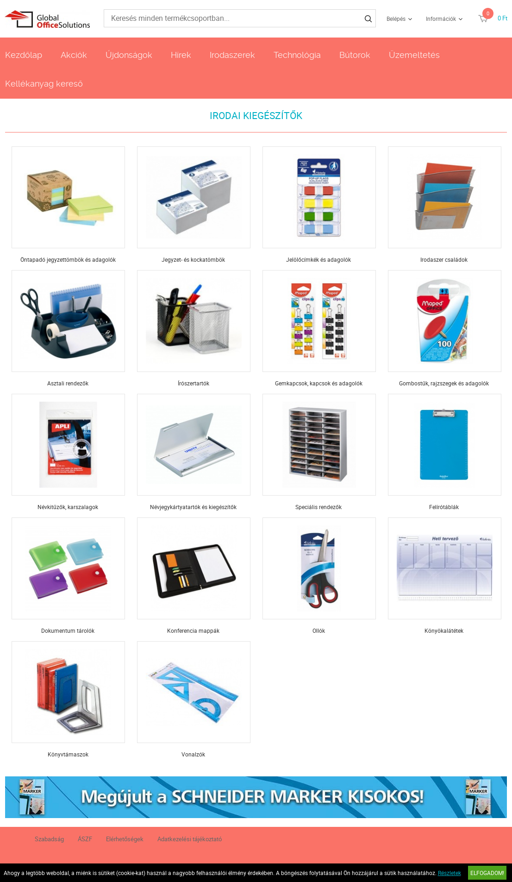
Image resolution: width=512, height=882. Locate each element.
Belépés (396, 18)
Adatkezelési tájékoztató (189, 839)
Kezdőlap (23, 55)
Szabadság (49, 839)
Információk (441, 18)
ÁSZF (85, 839)
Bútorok (354, 55)
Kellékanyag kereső (44, 83)
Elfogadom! (487, 872)
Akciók (74, 55)
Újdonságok (129, 55)
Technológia (297, 55)
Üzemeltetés (414, 55)
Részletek (449, 872)
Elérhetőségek (125, 839)
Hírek (181, 55)
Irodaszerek (232, 55)
